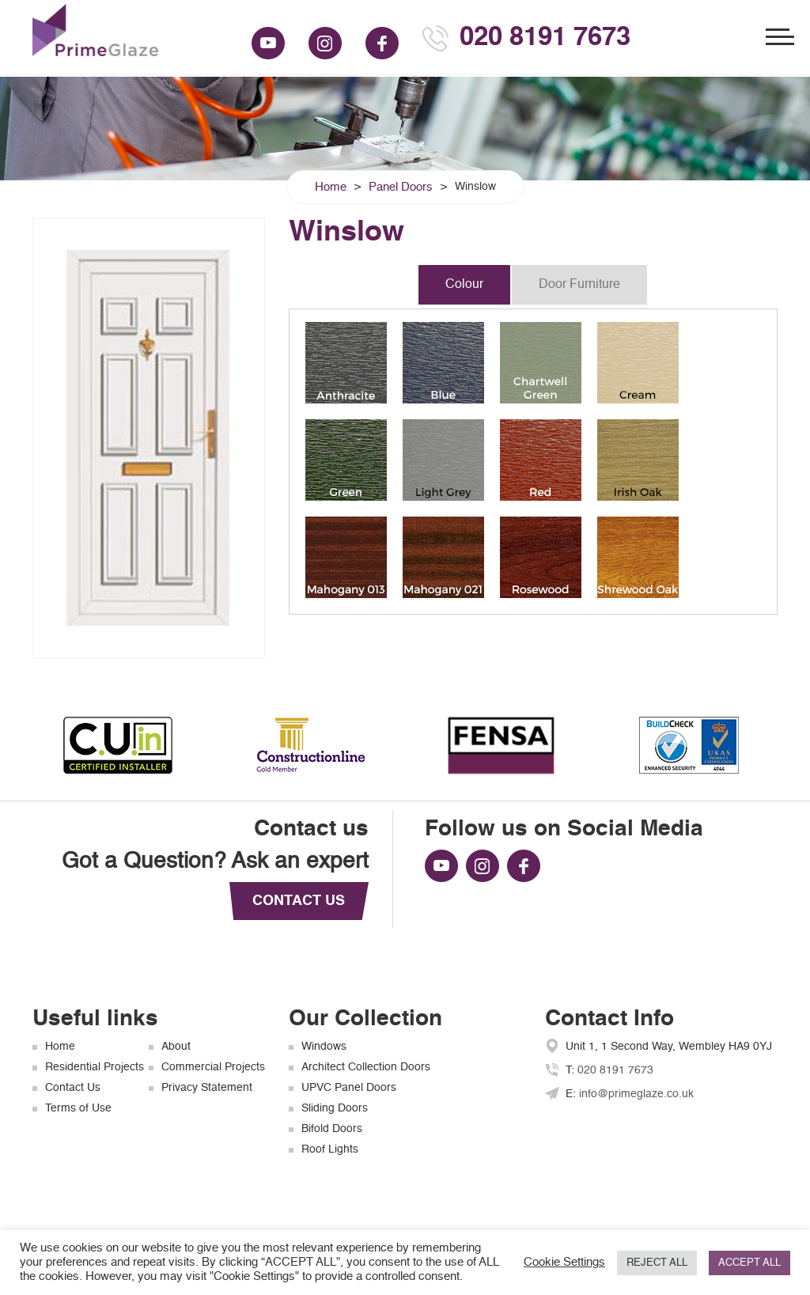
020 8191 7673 (545, 38)
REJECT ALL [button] (656, 1263)
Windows (323, 1046)
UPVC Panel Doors (348, 1087)
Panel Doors (401, 187)
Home (330, 187)
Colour (464, 284)
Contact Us (72, 1087)
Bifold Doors (331, 1128)
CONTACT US (298, 901)
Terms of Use (78, 1108)
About (176, 1046)
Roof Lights (329, 1149)
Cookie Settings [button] (564, 1262)
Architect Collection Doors (365, 1067)
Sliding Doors (334, 1108)
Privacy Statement (206, 1087)
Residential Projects (94, 1067)
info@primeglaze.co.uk (636, 1094)
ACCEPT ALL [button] (749, 1263)
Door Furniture (579, 284)
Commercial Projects (213, 1067)
